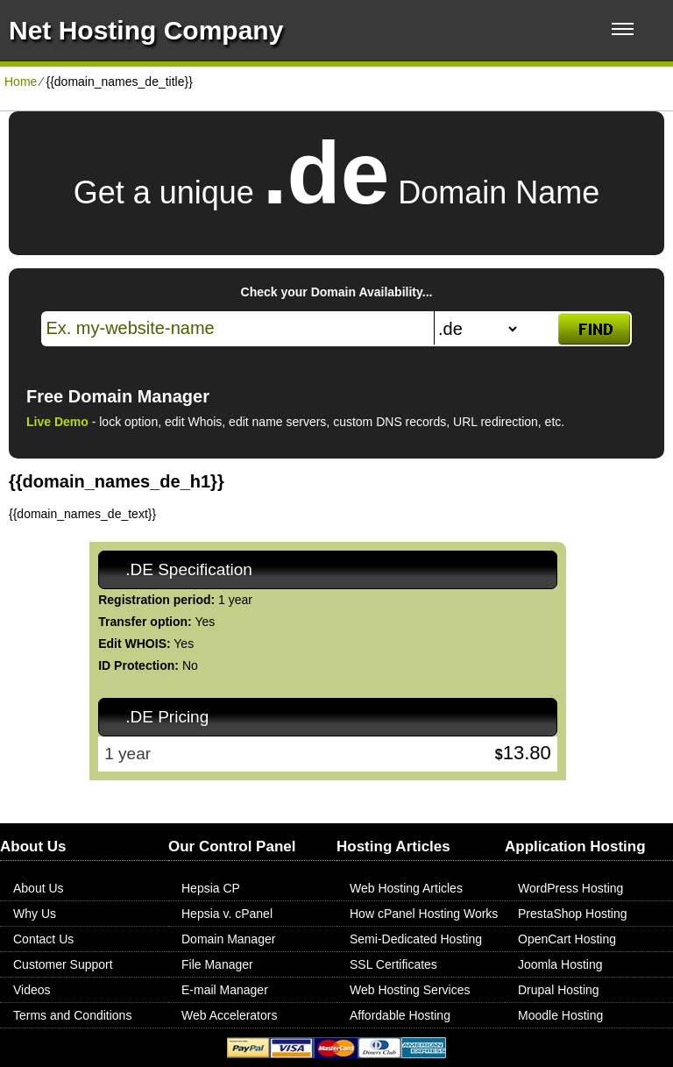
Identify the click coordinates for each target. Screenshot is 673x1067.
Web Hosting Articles (406, 888)
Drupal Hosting (558, 990)
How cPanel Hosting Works (424, 914)
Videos (32, 990)
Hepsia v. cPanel (227, 914)
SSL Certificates (393, 964)
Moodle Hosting (560, 1015)
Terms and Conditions (72, 1015)
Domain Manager (228, 939)
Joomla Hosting (560, 964)
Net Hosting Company (146, 30)
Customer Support (63, 964)
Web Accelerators (229, 1015)
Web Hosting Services (410, 990)
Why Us (34, 914)
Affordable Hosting (400, 1015)
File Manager (217, 964)
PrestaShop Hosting (572, 914)
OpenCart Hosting (567, 939)
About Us (38, 888)
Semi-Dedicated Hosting (416, 939)
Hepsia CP (210, 888)
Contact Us (43, 939)
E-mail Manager (224, 990)
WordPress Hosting (570, 888)
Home (20, 82)
